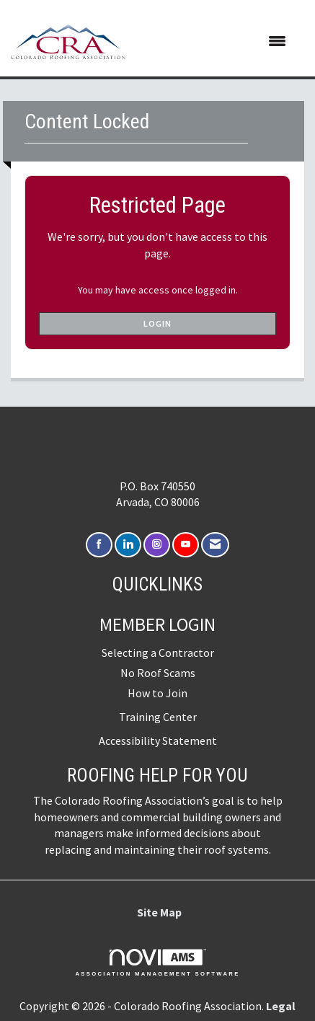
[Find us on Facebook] (99, 544)
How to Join (157, 693)
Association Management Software (157, 962)
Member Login (157, 624)
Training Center (158, 717)
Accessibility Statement (158, 740)
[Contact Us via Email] (215, 544)
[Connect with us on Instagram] (156, 544)
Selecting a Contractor (158, 652)
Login (157, 323)
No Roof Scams (157, 673)
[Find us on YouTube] (185, 544)
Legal (281, 1006)
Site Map (159, 912)
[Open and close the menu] (213, 41)
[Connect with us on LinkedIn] (128, 544)
